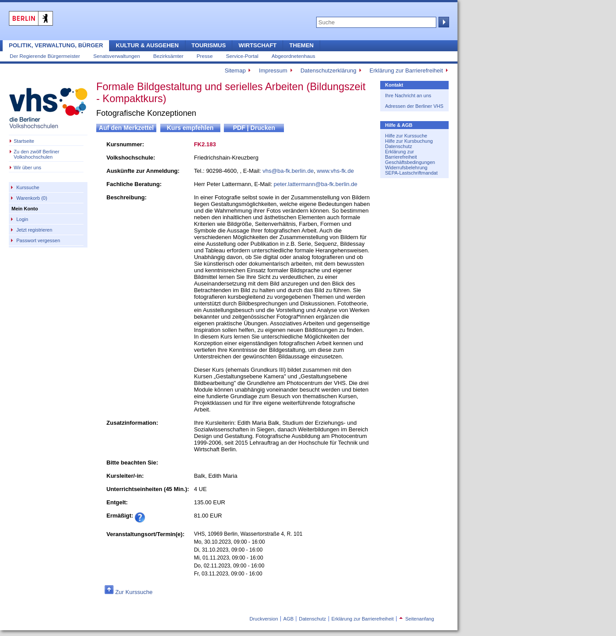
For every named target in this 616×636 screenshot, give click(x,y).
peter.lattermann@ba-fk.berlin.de (316, 184)
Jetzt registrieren (34, 229)
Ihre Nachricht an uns (408, 95)
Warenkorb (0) (31, 198)
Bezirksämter (168, 56)
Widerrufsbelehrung (406, 167)
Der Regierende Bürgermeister (45, 56)
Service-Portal (242, 56)
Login (22, 219)
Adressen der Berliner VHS (414, 106)
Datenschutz (398, 146)
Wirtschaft (257, 45)
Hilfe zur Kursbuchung (409, 141)
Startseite (24, 141)
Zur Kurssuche (134, 592)
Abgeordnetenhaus (293, 56)
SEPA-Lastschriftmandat (411, 172)
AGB (288, 618)
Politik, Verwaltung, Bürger (56, 45)
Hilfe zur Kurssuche (406, 135)
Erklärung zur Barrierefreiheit (406, 70)
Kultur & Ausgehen (147, 45)
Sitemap (235, 70)
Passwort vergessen (38, 240)
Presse (204, 56)
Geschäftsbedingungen (410, 162)
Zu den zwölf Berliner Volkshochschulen (36, 154)
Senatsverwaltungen (116, 56)
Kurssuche (27, 187)
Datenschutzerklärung (328, 70)
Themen (301, 45)
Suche (443, 22)
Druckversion (263, 618)
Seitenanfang (416, 618)
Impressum (273, 70)
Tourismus (209, 45)
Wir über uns (27, 167)
